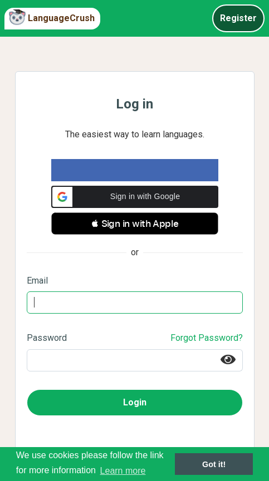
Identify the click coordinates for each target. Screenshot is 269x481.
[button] (134, 197)
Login (134, 402)
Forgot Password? (206, 338)
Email (37, 280)
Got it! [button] (214, 464)
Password (47, 338)
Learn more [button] (123, 470)
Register (238, 18)
